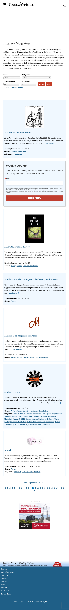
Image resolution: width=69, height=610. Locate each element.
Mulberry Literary (13, 391)
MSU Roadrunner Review (17, 246)
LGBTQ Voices (25, 419)
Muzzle (8, 450)
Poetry (13, 265)
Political (37, 471)
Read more (49, 143)
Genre (5, 74)
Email (8, 178)
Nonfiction (18, 154)
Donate (4, 578)
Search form (64, 6)
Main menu (4, 4)
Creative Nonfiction (18, 151)
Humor (15, 419)
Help (3, 584)
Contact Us (5, 591)
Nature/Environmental (36, 421)
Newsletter (5, 581)
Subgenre (26, 74)
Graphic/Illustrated (48, 416)
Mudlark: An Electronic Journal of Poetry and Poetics (31, 279)
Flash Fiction (23, 416)
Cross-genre (46, 413)
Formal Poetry (34, 416)
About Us (4, 587)
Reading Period (9, 81)
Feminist (7, 416)
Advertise (4, 575)
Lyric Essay (49, 419)
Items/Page (25, 81)
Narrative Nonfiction (18, 421)
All (34, 490)
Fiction (19, 265)
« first (25, 482)
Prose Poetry (9, 424)
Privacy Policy (6, 594)
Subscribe (4, 569)
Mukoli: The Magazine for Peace (20, 335)
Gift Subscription (7, 572)
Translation (43, 357)
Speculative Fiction (33, 424)
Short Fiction (20, 424)
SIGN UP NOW (34, 198)
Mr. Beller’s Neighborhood (17, 132)
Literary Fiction (38, 419)
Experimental (57, 413)
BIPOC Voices (19, 413)
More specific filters (15, 87)
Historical (8, 419)
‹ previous (33, 482)
